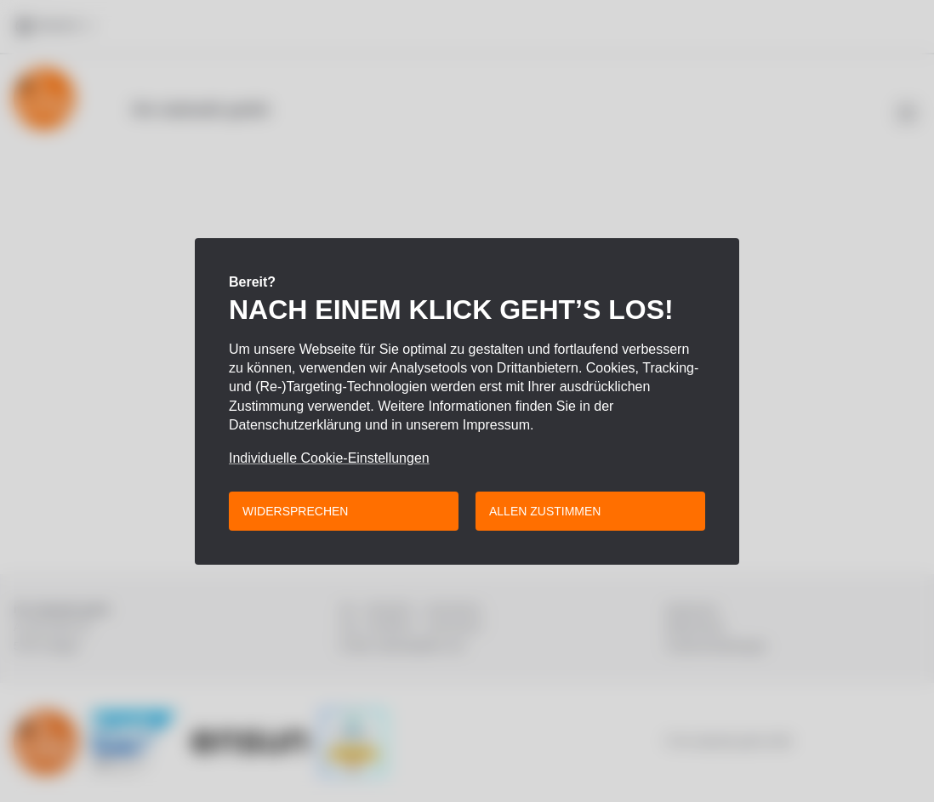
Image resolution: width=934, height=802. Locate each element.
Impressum (496, 425)
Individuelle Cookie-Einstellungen (329, 458)
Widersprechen (295, 511)
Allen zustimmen (545, 511)
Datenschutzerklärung (295, 425)
